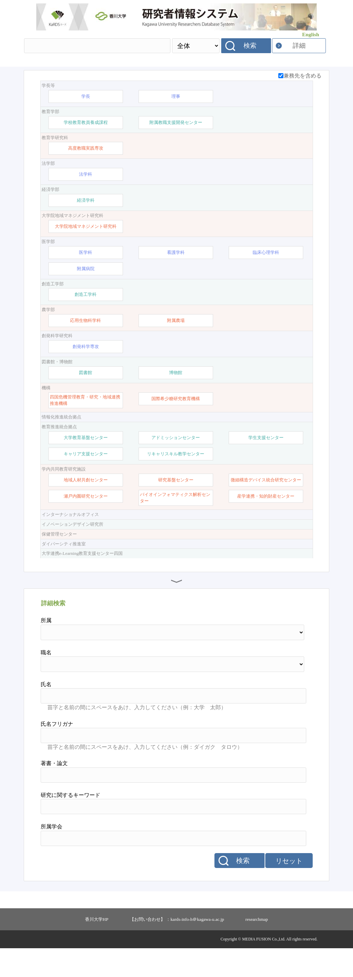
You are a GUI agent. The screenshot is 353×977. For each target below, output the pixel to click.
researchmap (256, 948)
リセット (289, 889)
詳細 (299, 45)
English (310, 34)
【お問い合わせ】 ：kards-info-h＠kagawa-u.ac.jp (177, 948)
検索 (250, 45)
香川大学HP (96, 948)
